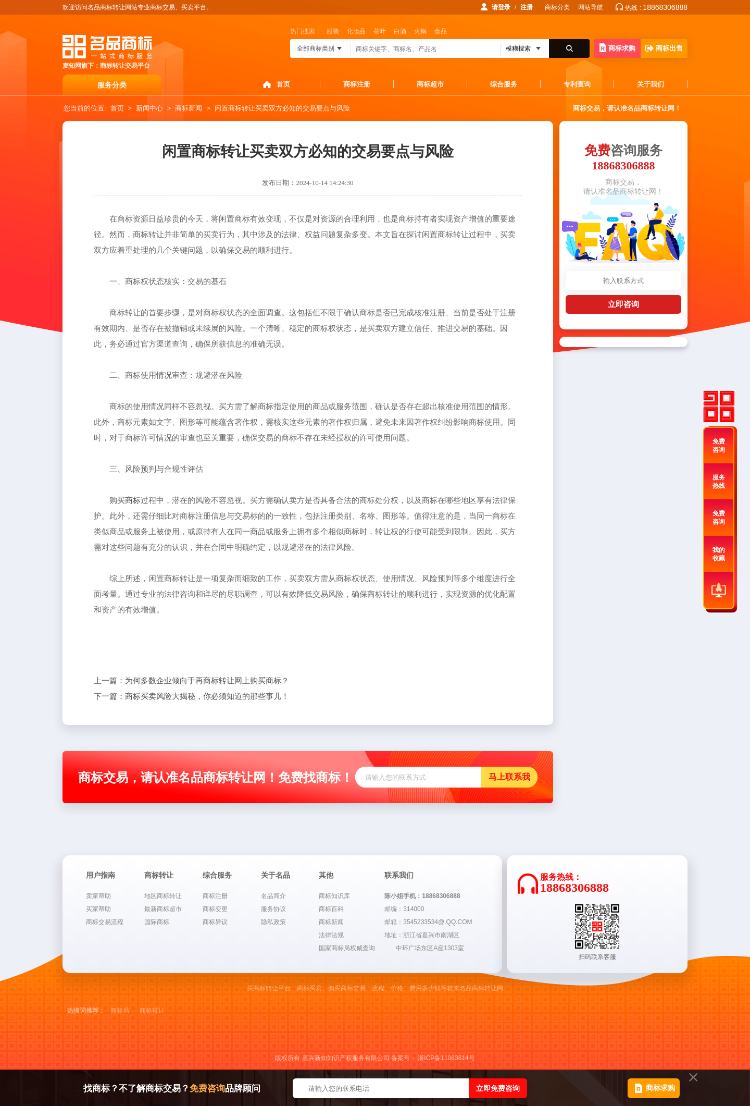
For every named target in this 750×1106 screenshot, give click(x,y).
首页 (283, 84)
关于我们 (650, 84)
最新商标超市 (163, 909)
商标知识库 (334, 896)
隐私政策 (273, 922)
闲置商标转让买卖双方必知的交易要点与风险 (282, 108)
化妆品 (356, 31)
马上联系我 (509, 776)
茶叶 (379, 31)
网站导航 (590, 7)
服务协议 (273, 909)
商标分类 (557, 7)
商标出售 (664, 48)
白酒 (400, 31)
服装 (333, 31)
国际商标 (156, 922)
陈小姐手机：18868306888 (422, 896)
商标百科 (331, 909)
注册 (526, 7)
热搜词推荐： (86, 1010)
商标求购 (617, 47)
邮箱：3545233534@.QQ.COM (428, 922)
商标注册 (356, 84)
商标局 (119, 1010)
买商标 (129, 500)
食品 (440, 31)
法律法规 (331, 935)
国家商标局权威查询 (347, 948)
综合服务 (503, 84)
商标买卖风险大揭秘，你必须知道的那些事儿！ (191, 696)
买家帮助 (98, 909)
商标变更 (215, 909)
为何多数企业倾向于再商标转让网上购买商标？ (191, 681)
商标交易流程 (104, 922)
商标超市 (430, 84)
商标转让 (152, 1010)
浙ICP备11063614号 (446, 1058)
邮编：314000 (404, 909)
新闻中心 (149, 108)
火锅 (420, 31)
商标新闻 (188, 108)
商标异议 (215, 922)
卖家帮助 (98, 896)
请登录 (501, 7)
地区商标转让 (163, 896)
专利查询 (577, 84)
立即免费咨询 (498, 1088)
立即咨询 (623, 304)
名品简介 (273, 896)
